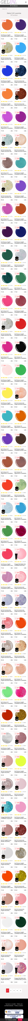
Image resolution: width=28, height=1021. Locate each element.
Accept (20, 1019)
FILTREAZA (14, 5)
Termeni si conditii (11, 1004)
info (12, 38)
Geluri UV (4, 9)
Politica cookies (18, 1005)
